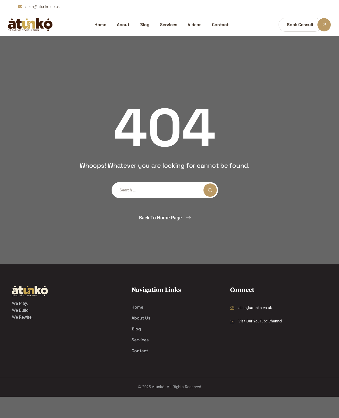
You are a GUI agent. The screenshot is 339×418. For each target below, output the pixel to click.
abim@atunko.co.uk (255, 308)
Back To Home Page (160, 217)
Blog (144, 24)
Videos (194, 24)
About (123, 24)
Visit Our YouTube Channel (260, 321)
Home (100, 24)
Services (168, 24)
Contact (220, 24)
